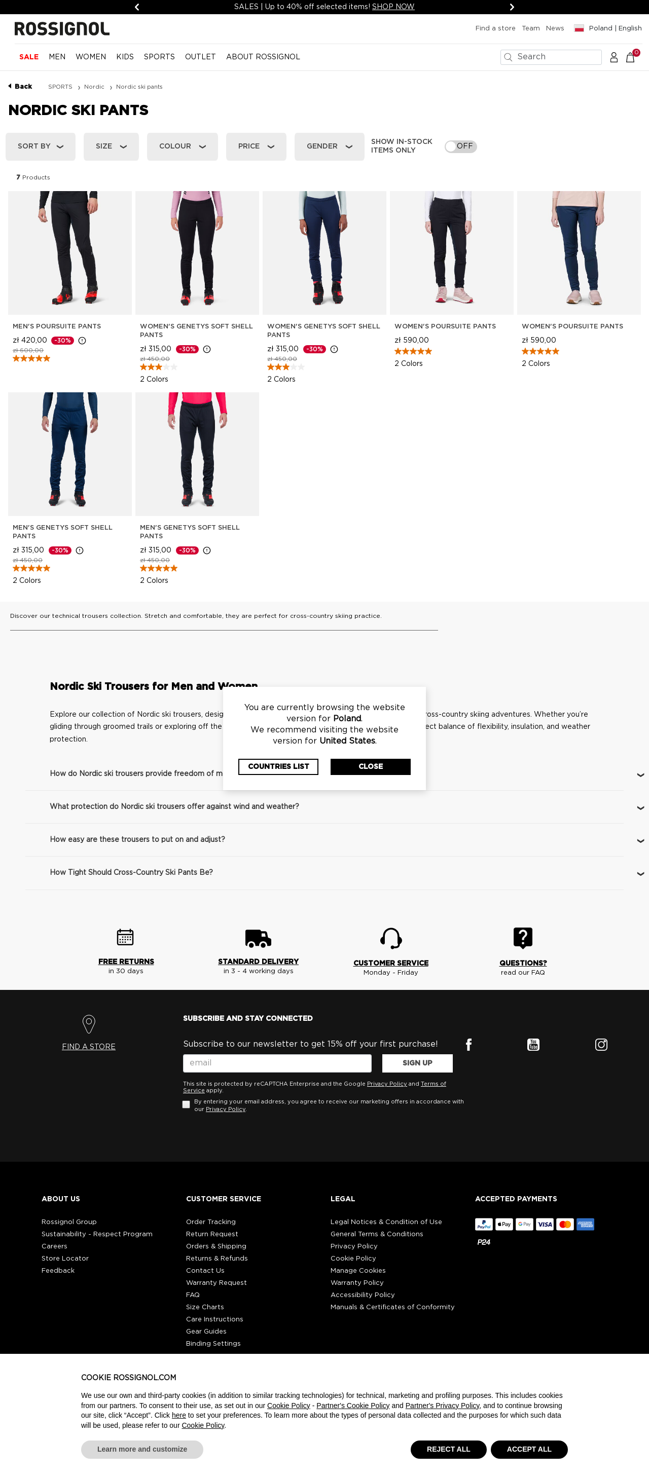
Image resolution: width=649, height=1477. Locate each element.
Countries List (278, 766)
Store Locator (65, 1259)
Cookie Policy (353, 1259)
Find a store (496, 28)
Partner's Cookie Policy (352, 1405)
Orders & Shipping (216, 1246)
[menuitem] (29, 61)
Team (531, 28)
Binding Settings (213, 1344)
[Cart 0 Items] (635, 57)
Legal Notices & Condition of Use (386, 1222)
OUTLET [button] (200, 57)
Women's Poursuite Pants (445, 326)
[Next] (512, 7)
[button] (614, 57)
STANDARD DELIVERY (258, 962)
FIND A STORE (89, 1047)
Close (370, 766)
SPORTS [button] (159, 57)
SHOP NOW (393, 7)
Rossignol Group (69, 1222)
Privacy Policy (387, 1084)
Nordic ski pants (139, 87)
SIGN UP (417, 1063)
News (555, 28)
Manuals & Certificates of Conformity (393, 1307)
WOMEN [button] (91, 57)
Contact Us (205, 1271)
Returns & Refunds (217, 1259)
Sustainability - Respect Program (97, 1234)
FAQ (193, 1295)
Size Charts (205, 1307)
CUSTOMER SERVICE (390, 963)
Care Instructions (214, 1319)
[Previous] (137, 7)
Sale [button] (29, 57)
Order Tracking (211, 1222)
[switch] (461, 146)
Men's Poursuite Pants (57, 326)
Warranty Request (216, 1283)
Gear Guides (206, 1331)
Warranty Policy (357, 1283)
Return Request (212, 1234)
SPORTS (61, 87)
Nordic (95, 87)
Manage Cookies (358, 1271)
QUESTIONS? (523, 963)
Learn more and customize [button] (142, 1449)
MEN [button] (57, 57)
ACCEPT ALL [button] (529, 1449)
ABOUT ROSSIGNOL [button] (263, 57)
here (179, 1415)
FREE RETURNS (126, 962)
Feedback (58, 1271)
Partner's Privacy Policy (443, 1405)
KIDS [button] (125, 57)
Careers (54, 1246)
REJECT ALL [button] (449, 1449)
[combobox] (551, 57)
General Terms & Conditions (377, 1234)
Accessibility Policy (363, 1295)
